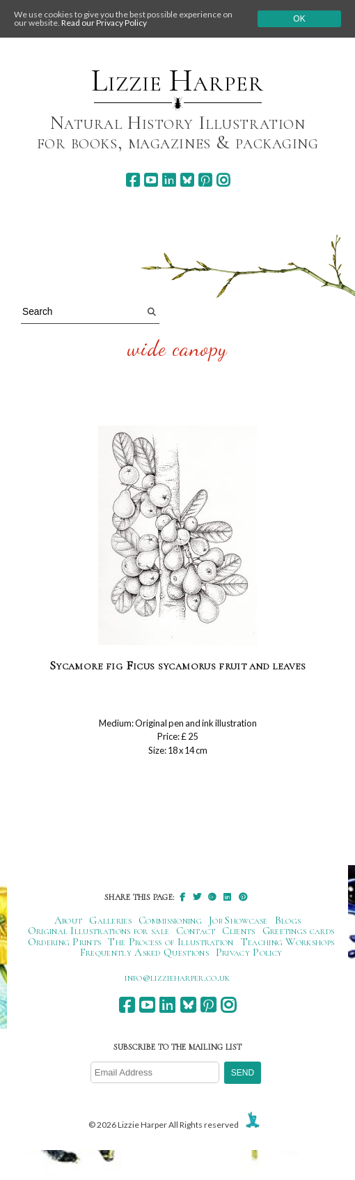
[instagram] (223, 180)
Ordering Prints (65, 942)
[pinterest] (205, 180)
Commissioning (170, 920)
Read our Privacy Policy (104, 22)
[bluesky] (187, 180)
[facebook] (132, 180)
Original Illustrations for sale (99, 930)
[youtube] (150, 180)
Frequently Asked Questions (144, 952)
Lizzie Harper (177, 81)
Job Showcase (238, 920)
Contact (195, 930)
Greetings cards (298, 930)
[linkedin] (168, 180)
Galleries (110, 920)
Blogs (288, 920)
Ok (299, 19)
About (68, 920)
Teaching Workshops (288, 942)
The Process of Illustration (170, 942)
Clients (238, 930)
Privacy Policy (249, 952)
